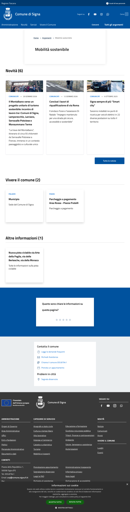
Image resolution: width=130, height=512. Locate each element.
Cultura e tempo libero (43, 430)
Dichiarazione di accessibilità (78, 480)
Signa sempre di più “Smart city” (104, 103)
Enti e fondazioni (9, 440)
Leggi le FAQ (39, 476)
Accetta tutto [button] (55, 502)
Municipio (14, 199)
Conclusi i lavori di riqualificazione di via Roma (64, 103)
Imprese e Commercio (43, 440)
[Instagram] (96, 14)
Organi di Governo (9, 426)
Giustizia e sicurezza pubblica (78, 430)
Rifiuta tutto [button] (75, 502)
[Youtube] (90, 14)
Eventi (100, 452)
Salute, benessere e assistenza (79, 444)
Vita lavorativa (40, 435)
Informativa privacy (74, 471)
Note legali (70, 476)
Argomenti (46, 37)
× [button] (127, 484)
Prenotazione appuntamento (46, 467)
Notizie (101, 426)
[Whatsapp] (102, 14)
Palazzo (12, 194)
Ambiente (70, 439)
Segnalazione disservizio (44, 471)
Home (36, 37)
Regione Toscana (9, 3)
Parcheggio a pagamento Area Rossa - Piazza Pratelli (63, 201)
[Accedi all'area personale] (115, 3)
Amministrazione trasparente (78, 467)
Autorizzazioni (72, 449)
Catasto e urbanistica (43, 444)
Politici (4, 444)
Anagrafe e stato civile (43, 426)
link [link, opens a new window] (89, 497)
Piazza (52, 194)
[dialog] (65, 497)
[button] (65, 507)
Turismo (37, 449)
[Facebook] (83, 14)
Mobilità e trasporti (42, 453)
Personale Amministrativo (13, 449)
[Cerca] (125, 14)
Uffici (4, 435)
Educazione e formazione (76, 426)
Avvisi (100, 435)
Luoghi (100, 448)
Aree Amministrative (11, 430)
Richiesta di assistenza (43, 480)
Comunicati (14, 96)
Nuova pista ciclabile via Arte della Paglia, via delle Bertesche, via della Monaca (24, 256)
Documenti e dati (9, 453)
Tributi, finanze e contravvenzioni (80, 435)
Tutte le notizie (109, 160)
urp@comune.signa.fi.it (17, 477)
